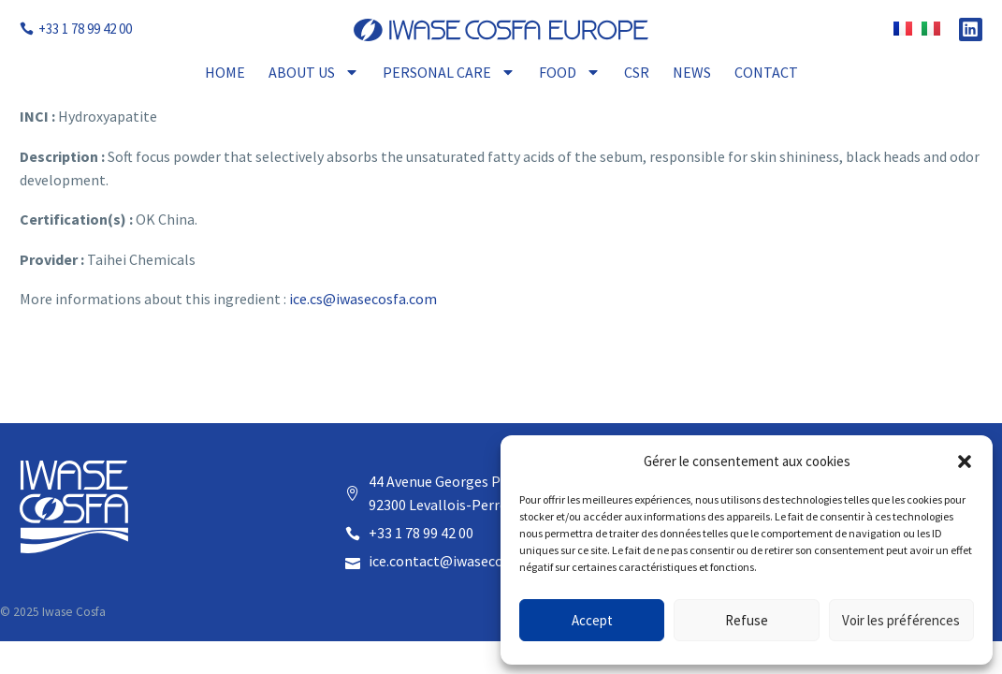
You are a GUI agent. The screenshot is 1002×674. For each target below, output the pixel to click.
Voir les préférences (901, 620)
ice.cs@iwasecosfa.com (363, 298)
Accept (592, 620)
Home (225, 72)
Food (570, 72)
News (692, 72)
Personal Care (449, 72)
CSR (636, 72)
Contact (766, 72)
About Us (314, 72)
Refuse (746, 620)
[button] (964, 461)
